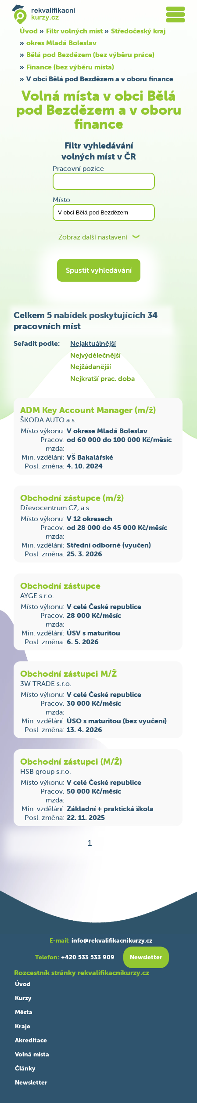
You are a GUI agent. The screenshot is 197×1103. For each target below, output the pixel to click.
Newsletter (31, 1082)
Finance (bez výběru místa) (70, 66)
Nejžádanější (90, 366)
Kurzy (23, 998)
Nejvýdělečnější (95, 355)
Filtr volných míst (74, 30)
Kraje (22, 1026)
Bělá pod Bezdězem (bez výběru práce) (90, 54)
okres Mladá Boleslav (61, 42)
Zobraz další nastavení (92, 237)
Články (25, 1068)
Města (23, 1012)
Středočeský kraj (138, 30)
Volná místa (32, 1054)
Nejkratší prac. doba (102, 378)
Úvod (29, 31)
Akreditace (31, 1040)
